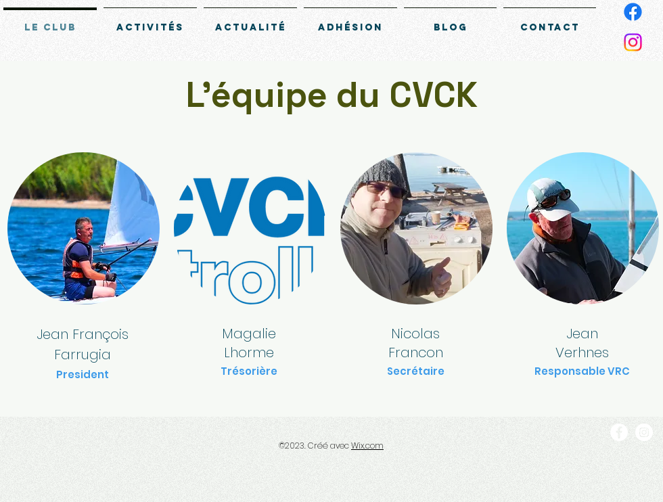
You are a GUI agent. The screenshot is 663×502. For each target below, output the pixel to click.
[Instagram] (633, 42)
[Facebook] (633, 12)
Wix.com (367, 445)
